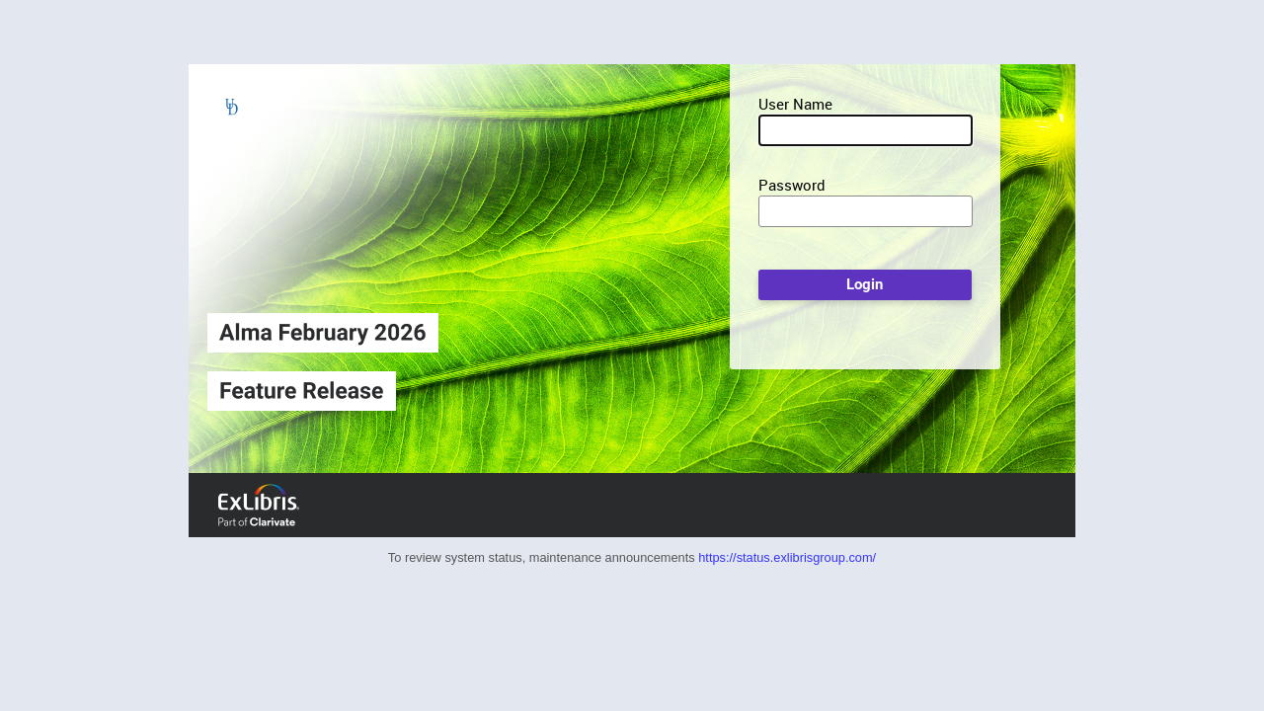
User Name (795, 104)
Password (792, 185)
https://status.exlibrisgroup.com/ (787, 557)
